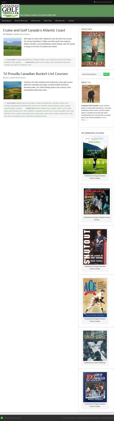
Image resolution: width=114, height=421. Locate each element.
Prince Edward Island (56, 105)
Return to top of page (12, 418)
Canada (19, 59)
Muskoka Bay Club (65, 113)
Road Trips (48, 21)
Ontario (44, 105)
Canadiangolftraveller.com (86, 418)
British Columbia (29, 103)
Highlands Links (28, 113)
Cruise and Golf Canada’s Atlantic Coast (34, 30)
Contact (71, 21)
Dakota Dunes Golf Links (18, 111)
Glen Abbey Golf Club (66, 111)
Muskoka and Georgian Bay (21, 105)
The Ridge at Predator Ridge (36, 116)
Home (4, 2)
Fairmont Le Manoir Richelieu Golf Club (42, 111)
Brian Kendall (25, 34)
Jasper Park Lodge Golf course (46, 113)
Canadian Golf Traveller (57, 11)
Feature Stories (39, 59)
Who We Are (60, 21)
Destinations (6, 21)
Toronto (19, 108)
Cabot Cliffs (39, 62)
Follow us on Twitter (104, 2)
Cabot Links (49, 62)
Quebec (18, 62)
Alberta (19, 103)
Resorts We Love (21, 21)
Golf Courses (35, 21)
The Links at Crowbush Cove (20, 65)
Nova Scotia (61, 59)
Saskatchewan (9, 108)
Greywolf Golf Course (12, 113)
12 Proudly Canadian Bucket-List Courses (35, 74)
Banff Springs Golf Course (46, 108)
